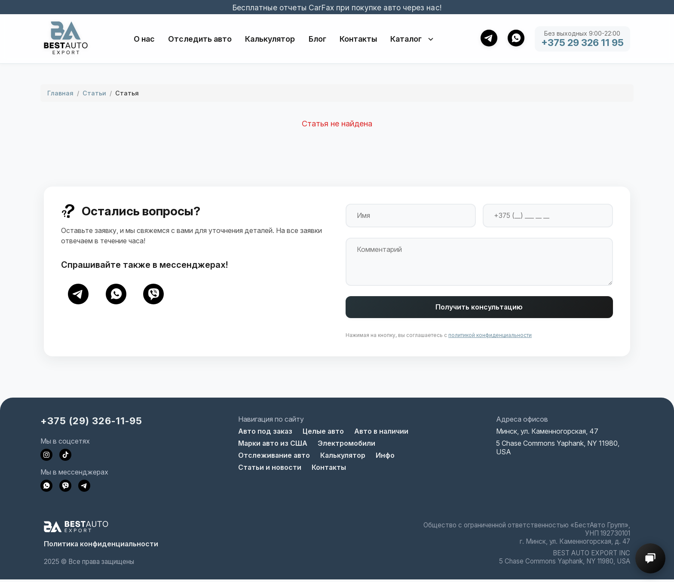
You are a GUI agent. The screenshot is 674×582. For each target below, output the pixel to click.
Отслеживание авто (274, 457)
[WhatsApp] (116, 294)
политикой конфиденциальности (490, 337)
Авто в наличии (381, 433)
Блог (317, 38)
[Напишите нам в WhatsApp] (46, 488)
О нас (144, 38)
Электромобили (346, 445)
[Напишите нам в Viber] (65, 488)
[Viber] (154, 294)
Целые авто (323, 433)
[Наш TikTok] (65, 457)
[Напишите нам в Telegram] (84, 488)
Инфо (385, 457)
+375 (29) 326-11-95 (91, 423)
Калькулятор (270, 38)
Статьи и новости (269, 470)
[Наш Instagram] (46, 457)
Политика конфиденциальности (101, 546)
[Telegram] (78, 294)
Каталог (412, 38)
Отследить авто (200, 38)
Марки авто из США (272, 445)
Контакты (358, 38)
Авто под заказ (265, 433)
